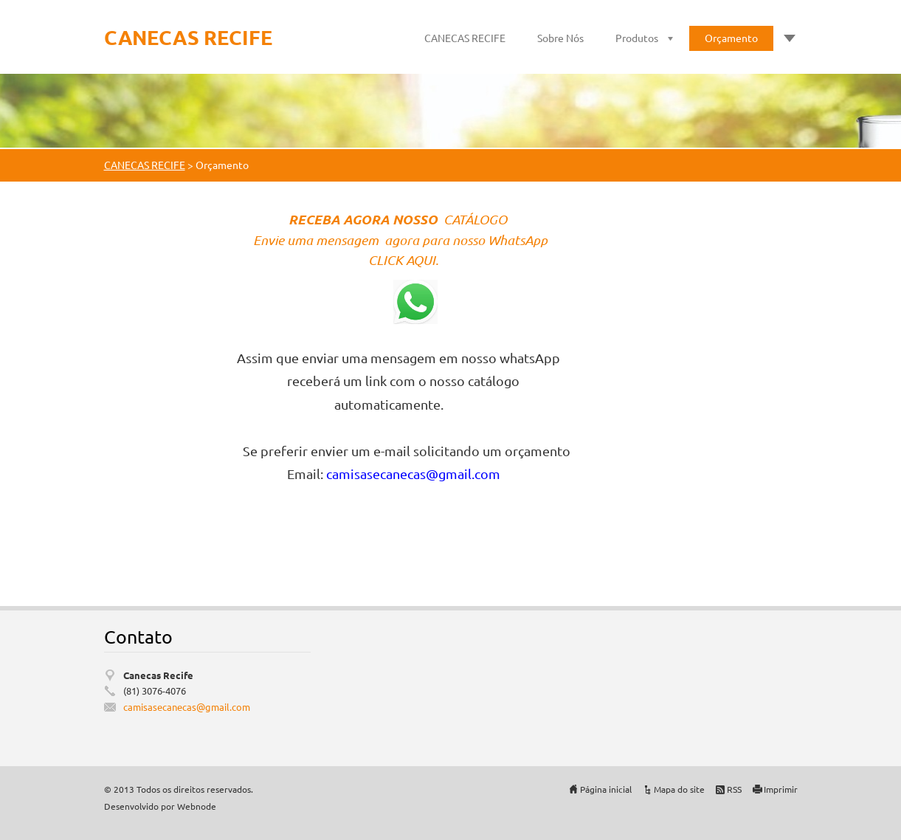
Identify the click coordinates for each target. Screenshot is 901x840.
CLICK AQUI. (404, 260)
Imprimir (781, 789)
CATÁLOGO (476, 219)
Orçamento (731, 37)
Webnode (196, 806)
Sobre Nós (560, 37)
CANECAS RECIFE (464, 37)
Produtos (636, 37)
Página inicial (606, 789)
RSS (734, 789)
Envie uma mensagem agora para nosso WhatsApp (401, 240)
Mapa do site (679, 789)
